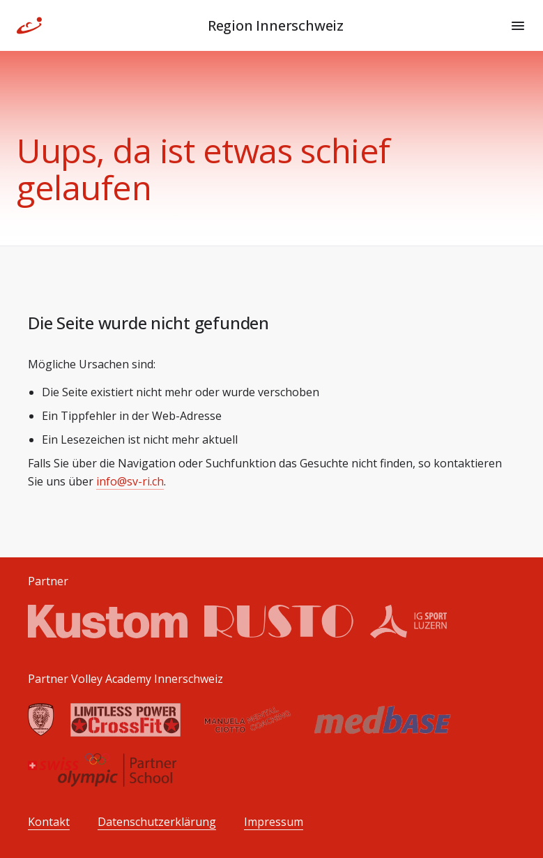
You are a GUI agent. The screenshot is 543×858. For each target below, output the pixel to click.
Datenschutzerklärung (157, 822)
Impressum (273, 822)
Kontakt (49, 822)
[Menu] (518, 25)
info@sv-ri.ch (130, 481)
